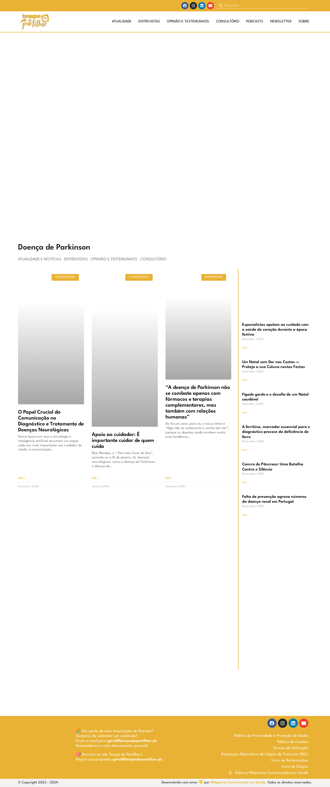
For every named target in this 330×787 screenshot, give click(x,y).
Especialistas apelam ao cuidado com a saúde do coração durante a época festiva (275, 330)
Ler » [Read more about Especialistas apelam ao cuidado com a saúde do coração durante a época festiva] (245, 347)
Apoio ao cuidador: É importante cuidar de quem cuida (123, 440)
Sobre (304, 21)
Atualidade (121, 21)
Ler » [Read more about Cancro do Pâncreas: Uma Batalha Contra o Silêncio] (245, 482)
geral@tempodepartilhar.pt (132, 741)
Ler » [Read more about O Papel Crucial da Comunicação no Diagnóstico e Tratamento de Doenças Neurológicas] (21, 478)
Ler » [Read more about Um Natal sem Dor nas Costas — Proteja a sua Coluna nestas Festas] (245, 380)
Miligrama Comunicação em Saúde (237, 782)
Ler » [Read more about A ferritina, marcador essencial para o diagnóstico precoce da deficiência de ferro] (245, 450)
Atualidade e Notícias (39, 259)
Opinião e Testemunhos (188, 21)
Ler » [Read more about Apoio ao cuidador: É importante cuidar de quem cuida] (95, 478)
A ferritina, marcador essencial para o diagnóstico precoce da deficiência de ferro (276, 432)
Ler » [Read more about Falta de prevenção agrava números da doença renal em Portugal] (245, 515)
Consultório (227, 21)
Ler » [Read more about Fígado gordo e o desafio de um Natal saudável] (245, 412)
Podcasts (254, 21)
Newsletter (281, 21)
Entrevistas (149, 21)
